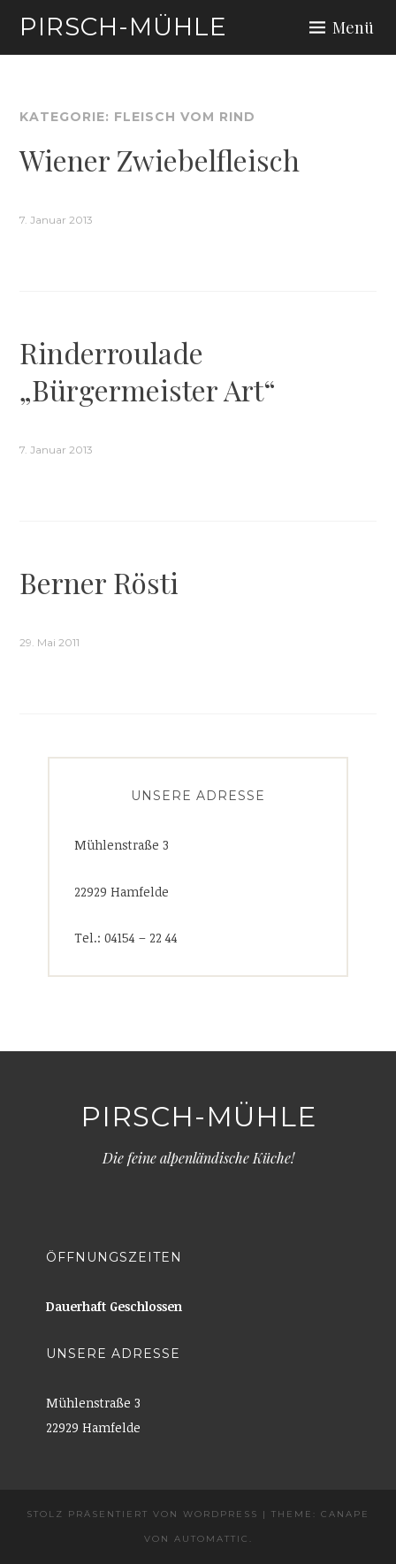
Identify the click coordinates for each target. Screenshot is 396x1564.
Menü (353, 27)
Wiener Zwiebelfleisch (159, 160)
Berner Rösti (99, 582)
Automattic (211, 1539)
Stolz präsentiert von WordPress (142, 1514)
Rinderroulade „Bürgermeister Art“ (147, 370)
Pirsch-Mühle (123, 26)
